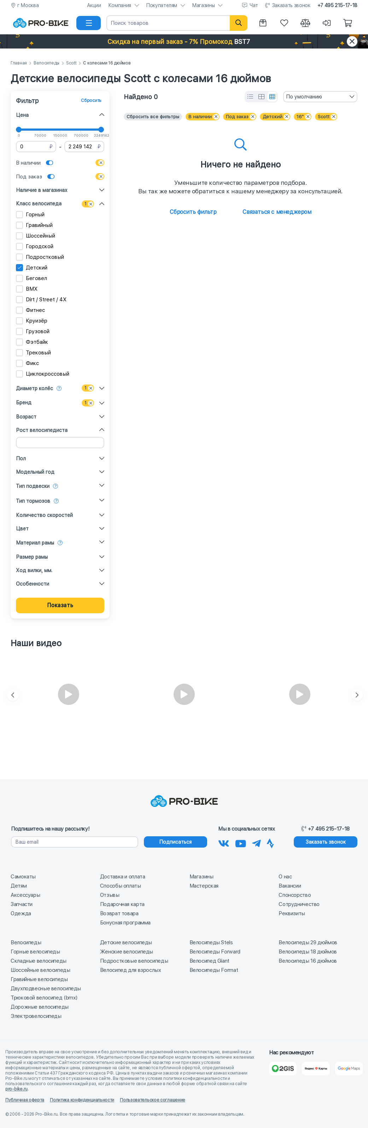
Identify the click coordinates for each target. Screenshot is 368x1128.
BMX (26, 288)
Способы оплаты (120, 886)
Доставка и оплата (122, 876)
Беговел (31, 278)
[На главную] (41, 23)
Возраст (26, 417)
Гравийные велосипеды (39, 979)
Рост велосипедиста (42, 430)
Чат (254, 5)
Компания (119, 5)
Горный (30, 214)
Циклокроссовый (42, 373)
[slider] (19, 129)
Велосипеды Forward (214, 951)
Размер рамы (32, 557)
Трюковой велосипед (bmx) (44, 998)
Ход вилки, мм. (34, 570)
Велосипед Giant (209, 961)
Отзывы (109, 895)
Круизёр (31, 320)
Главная (19, 63)
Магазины (203, 5)
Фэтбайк (32, 342)
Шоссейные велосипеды (40, 970)
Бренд (23, 402)
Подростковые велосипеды (134, 961)
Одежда (21, 913)
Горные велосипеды (35, 951)
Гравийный (34, 225)
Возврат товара (119, 913)
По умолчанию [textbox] (304, 96)
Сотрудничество (299, 904)
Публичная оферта (24, 1100)
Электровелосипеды (36, 1016)
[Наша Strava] (270, 842)
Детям (19, 886)
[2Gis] (283, 1068)
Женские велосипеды (126, 951)
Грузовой (32, 331)
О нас (285, 876)
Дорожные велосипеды (40, 1007)
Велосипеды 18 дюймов (308, 951)
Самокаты (23, 876)
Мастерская (203, 886)
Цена (22, 115)
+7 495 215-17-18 (337, 5)
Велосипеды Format (213, 970)
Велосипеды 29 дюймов (308, 942)
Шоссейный (35, 235)
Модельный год (35, 472)
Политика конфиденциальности (82, 1100)
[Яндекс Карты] (315, 1068)
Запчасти (22, 904)
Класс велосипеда (39, 203)
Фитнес (30, 310)
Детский (31, 267)
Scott (71, 63)
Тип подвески (32, 486)
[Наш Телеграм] (256, 842)
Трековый (33, 352)
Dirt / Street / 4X (41, 299)
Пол (21, 458)
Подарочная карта (122, 904)
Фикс (27, 363)
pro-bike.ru (16, 1089)
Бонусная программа (125, 922)
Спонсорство (295, 895)
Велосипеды (46, 63)
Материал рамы (35, 543)
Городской (34, 246)
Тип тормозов (33, 501)
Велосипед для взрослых (130, 970)
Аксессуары (25, 895)
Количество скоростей (44, 515)
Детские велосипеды (126, 942)
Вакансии (290, 886)
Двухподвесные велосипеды (46, 988)
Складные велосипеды (38, 961)
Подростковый (40, 257)
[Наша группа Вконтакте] (223, 842)
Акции (94, 5)
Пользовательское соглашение (152, 1100)
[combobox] (320, 96)
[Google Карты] (349, 1068)
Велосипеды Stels (211, 942)
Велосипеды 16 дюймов (308, 961)
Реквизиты (292, 913)
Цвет (22, 528)
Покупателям (161, 5)
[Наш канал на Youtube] (240, 842)
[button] (184, 41)
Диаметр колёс (34, 388)
